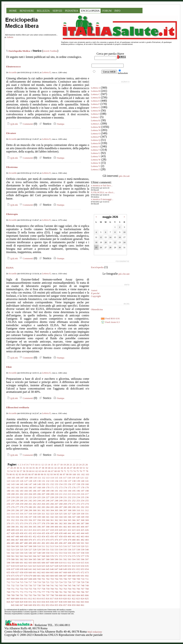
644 (43, 569)
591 (61, 559)
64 (43, 471)
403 (69, 526)
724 (61, 582)
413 (30, 530)
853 (48, 605)
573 (65, 556)
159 (82, 484)
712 (8, 582)
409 (13, 530)
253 (78, 500)
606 (43, 562)
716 (26, 582)
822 (74, 598)
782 (65, 592)
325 (61, 513)
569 (48, 556)
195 (74, 490)
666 (56, 572)
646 (52, 569)
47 (71, 467)
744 (65, 585)
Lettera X (95, 163)
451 (30, 536)
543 (17, 552)
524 (17, 549)
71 (65, 471)
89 (39, 474)
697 (26, 579)
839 (65, 601)
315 (17, 513)
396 (39, 526)
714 (17, 582)
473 (43, 539)
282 (39, 507)
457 (56, 536)
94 (54, 474)
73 (71, 471)
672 (82, 572)
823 (78, 598)
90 (42, 474)
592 (65, 559)
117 (65, 477)
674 (8, 575)
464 (87, 536)
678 (26, 575)
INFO (117, 10)
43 (58, 467)
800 (61, 595)
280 (30, 507)
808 (13, 598)
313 (8, 513)
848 (26, 605)
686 (61, 575)
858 (69, 605)
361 (52, 520)
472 (39, 539)
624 (39, 565)
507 (26, 546)
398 (48, 526)
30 (18, 467)
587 (43, 559)
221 (21, 497)
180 (8, 490)
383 (65, 523)
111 (39, 477)
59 (27, 471)
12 (42, 464)
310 (78, 510)
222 (26, 497)
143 (13, 484)
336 (26, 516)
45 (65, 467)
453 (39, 536)
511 (43, 546)
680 (34, 575)
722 (52, 582)
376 (34, 523)
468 (21, 539)
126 (21, 481)
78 (87, 471)
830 (26, 601)
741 (52, 585)
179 (87, 487)
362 (56, 520)
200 (13, 494)
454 (43, 536)
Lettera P (95, 136)
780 (56, 592)
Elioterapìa (12, 214)
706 (65, 579)
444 (82, 533)
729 (82, 582)
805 (82, 595)
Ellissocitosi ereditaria (17, 407)
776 (39, 592)
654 (87, 569)
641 (30, 569)
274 (87, 503)
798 (52, 595)
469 (26, 539)
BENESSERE (27, 10)
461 (74, 536)
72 (68, 471)
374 (26, 523)
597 (87, 559)
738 (39, 585)
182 (17, 490)
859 (74, 605)
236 (87, 497)
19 (64, 464)
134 (56, 481)
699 (34, 579)
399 (52, 526)
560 (8, 556)
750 (8, 588)
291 (78, 507)
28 (11, 467)
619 (17, 565)
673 (87, 572)
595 (78, 559)
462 (78, 536)
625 (43, 565)
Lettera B (95, 91)
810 (21, 598)
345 (65, 516)
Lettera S (95, 146)
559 (87, 552)
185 (30, 490)
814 (39, 598)
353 (17, 520)
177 (78, 487)
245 (43, 500)
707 (69, 579)
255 (87, 500)
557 (78, 552)
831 (30, 601)
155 (65, 484)
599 (13, 562)
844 (87, 601)
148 (34, 484)
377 (39, 523)
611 (65, 562)
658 (21, 572)
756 (34, 588)
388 (87, 523)
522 (8, 549)
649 (65, 569)
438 (56, 533)
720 (43, 582)
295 (13, 510)
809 (17, 598)
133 (52, 481)
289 (69, 507)
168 (39, 487)
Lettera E (46, 72)
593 (69, 559)
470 (30, 539)
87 (32, 474)
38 (43, 467)
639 (21, 569)
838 (61, 601)
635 (87, 565)
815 (43, 598)
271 (74, 503)
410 (17, 530)
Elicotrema (12, 167)
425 (82, 530)
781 (61, 592)
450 (26, 536)
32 (24, 467)
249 (61, 500)
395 (34, 526)
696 (21, 579)
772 (21, 592)
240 (21, 500)
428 (13, 533)
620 (21, 565)
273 (82, 503)
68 (55, 471)
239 (17, 500)
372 (17, 523)
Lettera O (95, 133)
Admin (10, 37)
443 (78, 533)
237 (8, 500)
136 (65, 481)
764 (69, 588)
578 (87, 556)
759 (48, 588)
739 (43, 585)
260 (26, 503)
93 (51, 474)
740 (48, 585)
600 (17, 562)
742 (56, 585)
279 (26, 507)
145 (21, 484)
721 (48, 582)
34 (30, 467)
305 (56, 510)
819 (60, 598)
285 (52, 507)
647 (56, 569)
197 (82, 490)
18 (61, 464)
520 (82, 546)
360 (48, 520)
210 (56, 494)
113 (48, 477)
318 (30, 513)
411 (21, 530)
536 (69, 549)
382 (61, 523)
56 (18, 471)
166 (30, 487)
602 (26, 562)
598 (8, 562)
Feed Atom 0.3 (110, 322)
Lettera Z (95, 169)
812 (30, 598)
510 (39, 546)
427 (8, 533)
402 (65, 526)
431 (26, 533)
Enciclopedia (97, 267)
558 (82, 552)
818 (56, 598)
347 (74, 516)
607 (48, 562)
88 (36, 474)
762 (61, 588)
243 (34, 500)
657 (17, 572)
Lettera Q (95, 140)
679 (30, 575)
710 (82, 579)
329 (78, 513)
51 (84, 467)
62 (36, 471)
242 (30, 500)
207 (43, 494)
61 (33, 471)
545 (26, 552)
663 (43, 572)
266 (52, 503)
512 (47, 546)
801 (65, 595)
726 (69, 582)
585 (34, 559)
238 (13, 500)
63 (40, 471)
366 (74, 520)
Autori (94, 290)
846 (17, 605)
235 (82, 497)
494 (52, 543)
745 (69, 585)
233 (74, 497)
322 (48, 513)
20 (67, 464)
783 (69, 592)
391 (17, 526)
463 (82, 536)
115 (56, 477)
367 (78, 520)
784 (74, 592)
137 (69, 481)
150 (43, 484)
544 (21, 552)
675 (13, 575)
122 (86, 477)
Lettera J (95, 117)
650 (69, 569)
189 (48, 490)
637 (13, 569)
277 (17, 507)
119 (73, 477)
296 (17, 510)
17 (58, 464)
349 (82, 516)
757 (39, 588)
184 (26, 490)
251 (69, 500)
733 (17, 585)
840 (69, 601)
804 (78, 595)
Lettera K (95, 120)
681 (39, 575)
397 (43, 526)
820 (65, 598)
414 (34, 530)
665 (52, 572)
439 (61, 533)
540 (87, 549)
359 (43, 520)
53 (8, 471)
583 (26, 559)
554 (65, 552)
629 (61, 565)
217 (87, 494)
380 (52, 523)
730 (87, 582)
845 (13, 605)
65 (46, 471)
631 (69, 565)
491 (39, 543)
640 (26, 569)
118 (69, 477)
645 (48, 569)
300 (34, 510)
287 (61, 507)
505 (17, 546)
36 (36, 467)
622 (30, 565)
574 (69, 556)
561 (13, 556)
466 (13, 539)
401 (61, 526)
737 (34, 585)
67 (52, 471)
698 (30, 579)
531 (48, 549)
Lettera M (96, 127)
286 (56, 507)
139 (78, 481)
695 (17, 579)
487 (21, 543)
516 (65, 546)
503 (8, 546)
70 (62, 471)
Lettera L (95, 123)
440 (65, 533)
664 (48, 572)
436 (48, 533)
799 (56, 595)
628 (56, 565)
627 (52, 565)
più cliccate (124, 273)
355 (26, 520)
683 (48, 575)
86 (29, 474)
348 (78, 516)
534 (61, 549)
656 (13, 572)
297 (21, 510)
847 (21, 605)
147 (30, 484)
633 (78, 565)
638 (17, 569)
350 (87, 516)
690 (78, 575)
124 (13, 481)
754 (26, 588)
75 (77, 471)
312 (87, 510)
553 (61, 552)
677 (21, 575)
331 (87, 513)
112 (43, 477)
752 (17, 588)
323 (52, 513)
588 (48, 559)
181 (13, 490)
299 (30, 510)
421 (65, 530)
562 (17, 556)
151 (48, 484)
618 (13, 565)
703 (52, 579)
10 (36, 464)
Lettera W (96, 159)
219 (13, 497)
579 (8, 559)
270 (69, 503)
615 (82, 562)
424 (78, 530)
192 (61, 490)
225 (39, 497)
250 (65, 500)
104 (9, 477)
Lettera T (95, 149)
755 (30, 588)
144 (17, 484)
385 (74, 523)
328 (74, 513)
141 (87, 481)
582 (21, 559)
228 (52, 497)
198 (87, 490)
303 (48, 510)
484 (8, 543)
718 (34, 582)
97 (64, 474)
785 (78, 592)
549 (43, 552)
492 (43, 543)
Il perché (95, 293)
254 (82, 500)
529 (39, 549)
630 (65, 565)
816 (47, 598)
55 (14, 471)
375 (30, 523)
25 (83, 464)
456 (52, 536)
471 (34, 539)
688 (69, 575)
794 (34, 595)
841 (74, 601)
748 (82, 585)
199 (8, 494)
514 (56, 546)
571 (56, 556)
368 (82, 520)
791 (21, 595)
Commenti (26, 124)
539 (82, 549)
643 (39, 569)
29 (14, 467)
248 (56, 500)
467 (17, 539)
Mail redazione (95, 631)
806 (87, 595)
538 (78, 549)
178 (82, 487)
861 (82, 605)
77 (84, 471)
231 (65, 497)
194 (69, 490)
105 (13, 477)
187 (39, 490)
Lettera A (95, 87)
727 (74, 582)
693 (8, 579)
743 (61, 585)
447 (13, 536)
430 (21, 533)
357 (34, 520)
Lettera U (95, 153)
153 (56, 484)
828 (17, 601)
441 (69, 533)
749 (87, 585)
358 (39, 520)
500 (78, 543)
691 (82, 575)
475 (52, 539)
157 (74, 484)
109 (30, 477)
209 (52, 494)
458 (61, 536)
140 (82, 481)
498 (69, 543)
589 (52, 559)
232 (69, 497)
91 (45, 474)
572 (61, 556)
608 (52, 562)
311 (82, 510)
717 (30, 582)
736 (30, 585)
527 (30, 549)
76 (81, 471)
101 (78, 474)
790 (17, 595)
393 (26, 526)
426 (87, 530)
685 (56, 575)
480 (74, 539)
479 (69, 539)
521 (87, 546)
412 (26, 530)
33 (27, 467)
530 (43, 549)
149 (39, 484)
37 (40, 467)
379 (48, 523)
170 (48, 487)
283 (43, 507)
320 (39, 513)
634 (82, 565)
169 (43, 487)
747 (78, 585)
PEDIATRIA (71, 10)
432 (30, 533)
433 (34, 533)
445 (87, 533)
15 (52, 464)
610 (61, 562)
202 (21, 494)
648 (61, 569)
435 (43, 533)
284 (48, 507)
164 (21, 487)
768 (87, 588)
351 (8, 520)
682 (43, 575)
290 (74, 507)
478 (65, 539)
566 (34, 556)
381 (56, 523)
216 (82, 494)
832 (34, 601)
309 (74, 510)
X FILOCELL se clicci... (103, 192)
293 (87, 507)
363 (61, 520)
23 (77, 464)
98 (67, 474)
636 (8, 569)
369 (87, 520)
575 (74, 556)
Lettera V (95, 156)
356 (30, 520)
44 (62, 467)
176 (74, 487)
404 (74, 526)
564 (26, 556)
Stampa (58, 124)
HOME (13, 10)
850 (34, 605)
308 (69, 510)
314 (13, 513)
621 (26, 565)
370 (8, 523)
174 (65, 487)
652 (78, 569)
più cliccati (124, 176)
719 (39, 582)
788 (8, 595)
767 (82, 588)
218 (8, 497)
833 (39, 601)
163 (17, 487)
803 (74, 595)
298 (26, 510)
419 (56, 530)
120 (78, 477)
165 (26, 487)
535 (65, 549)
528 (34, 549)
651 (74, 569)
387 (82, 523)
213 (69, 494)
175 (69, 487)
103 (87, 474)
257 (13, 503)
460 (69, 536)
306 (61, 510)
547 (34, 552)
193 (65, 490)
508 (30, 546)
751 (13, 588)
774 (30, 592)
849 (30, 605)
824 (82, 598)
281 (34, 507)
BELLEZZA (43, 10)
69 (58, 471)
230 (61, 497)
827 (13, 601)
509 (34, 546)
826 (8, 601)
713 (13, 582)
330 (82, 513)
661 (34, 572)
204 (30, 494)
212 (65, 494)
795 (39, 595)
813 (34, 598)
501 (82, 543)
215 (78, 494)
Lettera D (95, 97)
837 (56, 601)
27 (8, 467)
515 (60, 546)
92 (48, 474)
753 (21, 588)
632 (74, 565)
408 (8, 530)
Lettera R (95, 143)
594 (74, 559)
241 (26, 500)
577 (82, 556)
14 (49, 464)
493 (48, 543)
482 (82, 539)
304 (52, 510)
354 (21, 520)
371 (13, 523)
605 (39, 562)
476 (56, 539)
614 (78, 562)
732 (13, 585)
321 (43, 513)
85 (26, 474)
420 (60, 530)
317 (26, 513)
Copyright (96, 296)
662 (39, 572)
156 (69, 484)
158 (78, 484)
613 (74, 562)
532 (52, 549)
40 (49, 467)
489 (30, 543)
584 (30, 559)
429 (17, 533)
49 (77, 467)
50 (81, 467)
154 (61, 484)
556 (74, 552)
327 (69, 513)
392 (21, 526)
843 (82, 601)
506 (21, 546)
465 (8, 539)
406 (82, 526)
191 (56, 490)
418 (52, 530)
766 (78, 588)
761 (56, 588)
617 (8, 565)
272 (78, 503)
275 (8, 507)
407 (87, 526)
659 (26, 572)
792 (26, 595)
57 (21, 471)
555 (69, 552)
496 (61, 543)
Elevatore (11, 133)
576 (78, 556)
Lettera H (95, 110)
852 (43, 605)
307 (65, 510)
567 (39, 556)
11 (39, 464)
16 (55, 464)
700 (39, 579)
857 (65, 605)
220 (17, 497)
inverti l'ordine (50, 51)
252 (74, 500)
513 (52, 546)
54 (11, 471)
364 (65, 520)
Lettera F (95, 104)
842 (78, 601)
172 (56, 487)
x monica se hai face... (102, 185)
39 (46, 467)
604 (34, 562)
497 (65, 543)
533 (56, 549)
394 (30, 526)
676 (17, 575)
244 (39, 500)
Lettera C (95, 94)
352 (13, 520)
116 (60, 477)
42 (55, 467)
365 (69, 520)
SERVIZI (57, 10)
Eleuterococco (13, 66)
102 (83, 474)
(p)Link (12, 124)
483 (87, 539)
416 (43, 530)
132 (48, 481)
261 (30, 503)
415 (39, 530)
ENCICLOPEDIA (90, 10)
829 (21, 601)
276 (13, 507)
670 (74, 572)
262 (34, 503)
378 (43, 523)
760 (52, 588)
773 (26, 592)
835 (48, 601)
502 (87, 543)
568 (43, 556)
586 (39, 559)
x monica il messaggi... (102, 199)
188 (43, 490)
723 (56, 582)
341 (48, 516)
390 (13, 526)
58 (24, 471)
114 (52, 477)
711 (87, 579)
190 (52, 490)
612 (69, 562)
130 (39, 481)
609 (56, 562)
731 (8, 585)
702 (48, 579)
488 (26, 543)
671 (78, 572)
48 (74, 467)
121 (82, 477)
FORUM (106, 10)
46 (68, 467)
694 (13, 579)
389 (8, 526)
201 (17, 494)
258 (17, 503)
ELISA (9, 267)
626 (48, 565)
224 (34, 497)
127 (26, 481)
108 (26, 477)
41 (52, 467)
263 (39, 503)
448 (17, 536)
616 (87, 562)
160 (87, 484)
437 (52, 533)
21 (71, 464)
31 (21, 467)
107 (22, 477)
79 (7, 474)
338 (34, 516)
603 (30, 562)
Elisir (9, 367)
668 (65, 572)
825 (87, 598)
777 (43, 592)
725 (65, 582)
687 (65, 575)
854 (52, 605)
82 (17, 474)
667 (61, 572)
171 (52, 487)
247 (52, 500)
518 (74, 546)
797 (48, 595)
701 (43, 579)
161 (8, 487)
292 (82, 507)
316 (21, 513)
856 (61, 605)
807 (8, 598)
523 (13, 549)
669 (69, 572)
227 (48, 497)
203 (26, 494)
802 (69, 595)
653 (82, 569)
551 (52, 552)
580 (13, 559)
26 (86, 464)
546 (30, 552)
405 (78, 526)
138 (74, 481)
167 (34, 487)
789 (13, 595)
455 (48, 536)
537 (74, 549)
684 (52, 575)
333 (13, 516)
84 (23, 474)
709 (78, 579)
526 (26, 549)
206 (39, 494)
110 (35, 477)
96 (61, 474)
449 (21, 536)
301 (39, 510)
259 (21, 503)
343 (56, 516)
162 (13, 487)
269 (65, 503)
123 (8, 481)
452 (34, 536)
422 (69, 530)
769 (8, 592)
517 (69, 546)
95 (58, 474)
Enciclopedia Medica (19, 51)
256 (8, 503)
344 (61, 516)
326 (65, 513)
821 (69, 598)
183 (21, 490)
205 (34, 494)
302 (43, 510)
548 (39, 552)
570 (52, 556)
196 (78, 490)
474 (48, 539)
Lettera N (95, 130)
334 (17, 516)
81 (14, 474)
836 (52, 601)
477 (61, 539)
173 (61, 487)
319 (34, 513)
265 (48, 503)
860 (78, 605)
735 (26, 585)
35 (33, 467)
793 (30, 595)
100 (74, 474)
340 (43, 516)
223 (30, 497)
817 (52, 598)
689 (74, 575)
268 (61, 503)
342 (52, 516)
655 (8, 572)
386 (78, 523)
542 (13, 552)
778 (48, 592)
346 (69, 516)
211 (61, 494)
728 (78, 582)
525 (21, 549)
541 (8, 552)
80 (10, 474)
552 (56, 552)
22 (74, 464)
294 (8, 510)
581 (17, 559)
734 (21, 585)
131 (43, 481)
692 (87, 575)
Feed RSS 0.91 (110, 318)
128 (30, 481)
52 (87, 467)
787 (87, 592)
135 (61, 481)
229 (56, 497)
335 (21, 516)
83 (20, 474)
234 (78, 497)
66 (49, 471)
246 (48, 500)
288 (65, 507)
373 (21, 523)
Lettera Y (95, 166)
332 (8, 516)
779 (52, 592)
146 (26, 484)
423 (74, 530)
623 (34, 565)
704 (56, 579)
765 (74, 588)
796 (43, 595)
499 (74, 543)
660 (30, 572)
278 (21, 507)
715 (21, 582)
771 (17, 592)
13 (45, 464)
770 (13, 592)
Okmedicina (97, 309)
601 (21, 562)
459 (65, 536)
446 (8, 536)
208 (48, 494)
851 (39, 605)
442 (74, 533)
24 (80, 464)
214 (74, 494)
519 (78, 546)
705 (61, 579)
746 (74, 585)
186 (34, 490)
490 (34, 543)
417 (47, 530)
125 (17, 481)
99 (70, 474)
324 (56, 513)
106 (17, 477)
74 (74, 471)
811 (26, 598)
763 (65, 588)
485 (13, 543)
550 (48, 552)
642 (34, 569)
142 (8, 484)
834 (43, 601)
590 (56, 559)
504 (13, 546)
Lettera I (95, 114)
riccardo (13, 72)
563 (21, 556)
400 (56, 526)
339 (39, 516)
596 (82, 559)
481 (78, 539)
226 (43, 497)
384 (69, 523)
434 (39, 533)
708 (74, 579)
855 (56, 605)
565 (30, 556)
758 (43, 588)
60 (30, 471)
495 (56, 543)
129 (34, 481)
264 (43, 503)
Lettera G (95, 107)
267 (56, 503)
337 (30, 516)
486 (17, 543)
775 (34, 592)
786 (82, 592)
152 (52, 484)
